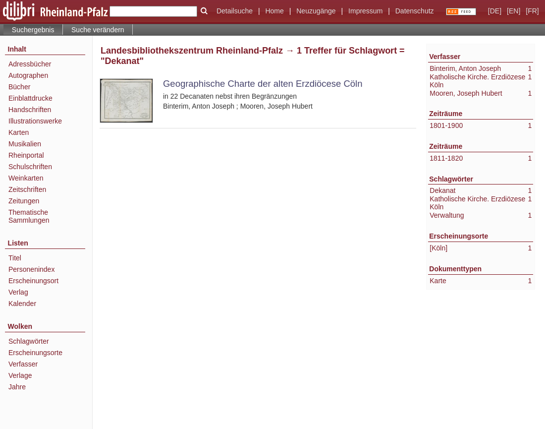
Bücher (19, 87)
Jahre (17, 387)
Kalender (22, 303)
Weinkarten (26, 178)
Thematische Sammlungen (29, 216)
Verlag (18, 292)
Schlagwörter (28, 341)
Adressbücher (29, 64)
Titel (14, 258)
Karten (18, 132)
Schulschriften (30, 167)
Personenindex (31, 269)
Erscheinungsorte (35, 353)
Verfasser (23, 364)
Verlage (20, 375)
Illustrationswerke (35, 121)
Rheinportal (26, 155)
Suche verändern (97, 30)
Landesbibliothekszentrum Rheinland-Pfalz (192, 51)
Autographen (28, 75)
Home (274, 11)
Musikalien (24, 144)
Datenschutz (414, 11)
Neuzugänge (315, 11)
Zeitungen (23, 201)
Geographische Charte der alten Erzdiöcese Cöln (262, 83)
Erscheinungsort (33, 281)
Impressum (365, 11)
